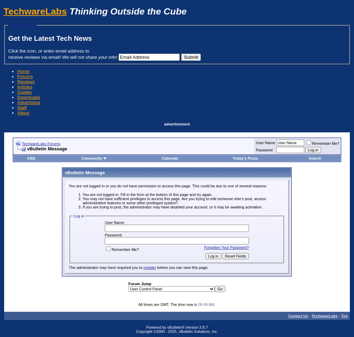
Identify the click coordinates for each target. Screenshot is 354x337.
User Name (265, 143)
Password (264, 150)
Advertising (28, 102)
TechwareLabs (35, 11)
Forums (25, 76)
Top (344, 316)
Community (95, 158)
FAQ (31, 158)
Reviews (26, 81)
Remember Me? (323, 143)
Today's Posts (245, 158)
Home (23, 71)
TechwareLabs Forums (41, 144)
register (149, 267)
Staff (22, 107)
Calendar (170, 158)
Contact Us (298, 316)
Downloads (28, 97)
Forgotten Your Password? (226, 247)
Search (315, 158)
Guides (24, 92)
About (23, 112)
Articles (24, 87)
